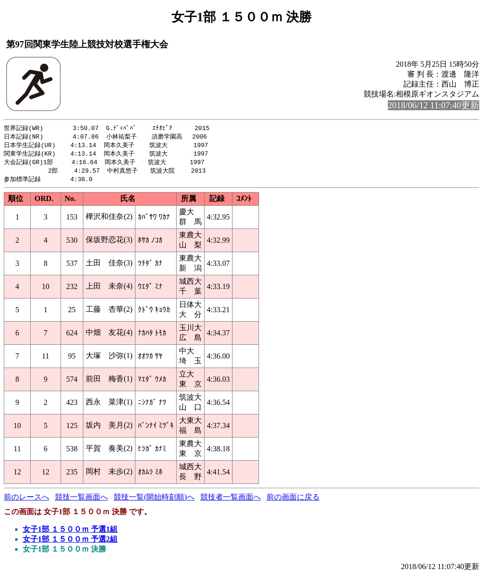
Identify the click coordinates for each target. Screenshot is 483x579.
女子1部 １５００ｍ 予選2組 (70, 542)
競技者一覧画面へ (230, 500)
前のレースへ (26, 500)
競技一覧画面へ (81, 500)
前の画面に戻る (293, 500)
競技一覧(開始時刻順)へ (154, 500)
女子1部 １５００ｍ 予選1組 (70, 532)
